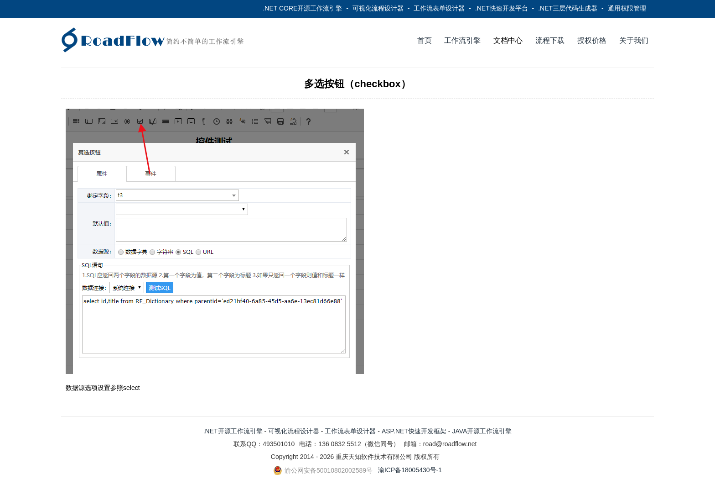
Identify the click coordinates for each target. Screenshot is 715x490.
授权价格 (591, 40)
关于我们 (633, 40)
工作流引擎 (462, 40)
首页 (424, 40)
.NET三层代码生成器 (567, 8)
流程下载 (550, 40)
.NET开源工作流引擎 (233, 431)
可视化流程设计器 (378, 8)
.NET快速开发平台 (501, 8)
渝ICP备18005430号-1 (410, 470)
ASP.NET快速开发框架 (414, 431)
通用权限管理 (627, 8)
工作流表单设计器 (439, 8)
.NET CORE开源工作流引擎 (302, 8)
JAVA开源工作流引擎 (482, 431)
